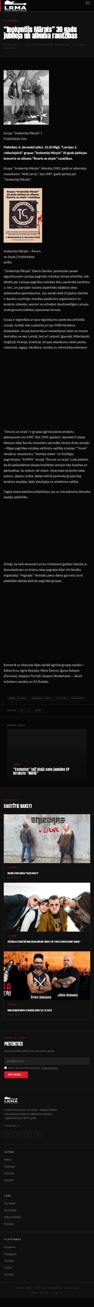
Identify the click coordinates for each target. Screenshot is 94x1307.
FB (21, 710)
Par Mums (9, 1203)
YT (27, 1134)
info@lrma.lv (12, 1125)
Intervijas (9, 1166)
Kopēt (38, 710)
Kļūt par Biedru (12, 1217)
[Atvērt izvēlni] (87, 5)
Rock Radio (10, 1210)
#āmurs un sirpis (18, 698)
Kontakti (9, 1224)
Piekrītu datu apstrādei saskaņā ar (31, 1068)
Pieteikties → (16, 1074)
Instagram (10, 1254)
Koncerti (9, 1180)
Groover (9, 1274)
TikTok (8, 1267)
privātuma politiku (49, 1068)
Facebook (9, 1247)
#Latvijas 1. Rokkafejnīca (70, 698)
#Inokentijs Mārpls (41, 698)
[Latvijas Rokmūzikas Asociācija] (15, 5)
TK (37, 1134)
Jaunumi (12, 20)
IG (17, 1134)
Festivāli (9, 1173)
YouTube (9, 1261)
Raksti (7, 1159)
